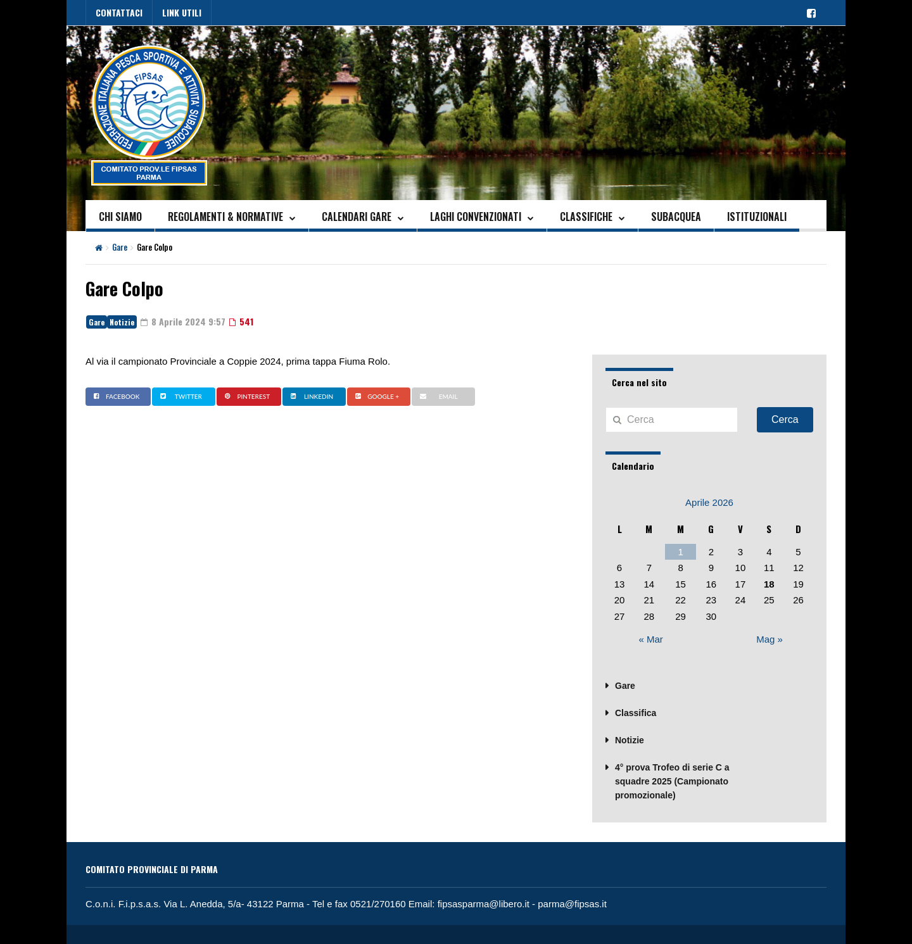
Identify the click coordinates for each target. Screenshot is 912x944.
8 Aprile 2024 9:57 (183, 321)
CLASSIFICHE (586, 216)
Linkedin (310, 396)
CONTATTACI (119, 12)
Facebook (115, 396)
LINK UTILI (181, 12)
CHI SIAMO (120, 216)
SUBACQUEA (676, 216)
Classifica (635, 713)
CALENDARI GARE (356, 216)
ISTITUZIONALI (757, 216)
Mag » (769, 639)
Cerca (785, 419)
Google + (375, 396)
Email (437, 396)
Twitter (179, 396)
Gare (119, 247)
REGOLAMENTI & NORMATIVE (225, 216)
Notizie (122, 322)
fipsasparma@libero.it (483, 903)
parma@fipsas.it (572, 903)
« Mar (651, 639)
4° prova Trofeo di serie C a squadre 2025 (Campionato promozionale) (672, 781)
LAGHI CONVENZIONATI (475, 216)
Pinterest (246, 396)
